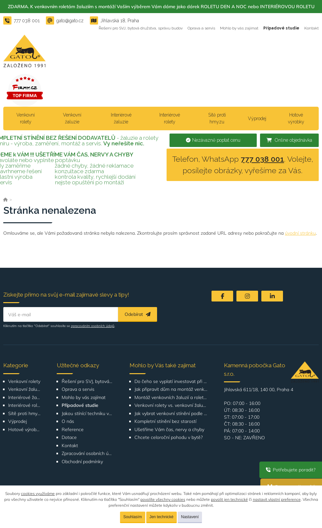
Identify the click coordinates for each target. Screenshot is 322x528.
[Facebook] (222, 296)
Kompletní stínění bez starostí (165, 421)
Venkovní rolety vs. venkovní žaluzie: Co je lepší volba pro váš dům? (171, 405)
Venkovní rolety (25, 118)
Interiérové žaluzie (121, 118)
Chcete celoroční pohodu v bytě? (168, 437)
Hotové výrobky (296, 118)
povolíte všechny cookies (162, 499)
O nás (68, 421)
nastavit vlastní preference (277, 499)
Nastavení (190, 517)
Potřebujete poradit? (290, 470)
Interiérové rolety (169, 118)
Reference (73, 429)
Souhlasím (132, 517)
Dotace (69, 437)
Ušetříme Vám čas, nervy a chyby (169, 429)
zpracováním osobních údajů (92, 326)
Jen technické (161, 517)
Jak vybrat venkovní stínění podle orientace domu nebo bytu (171, 413)
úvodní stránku (300, 233)
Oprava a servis (201, 28)
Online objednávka (289, 140)
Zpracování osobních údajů (87, 453)
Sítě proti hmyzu (217, 118)
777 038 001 (262, 159)
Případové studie (281, 28)
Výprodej (257, 118)
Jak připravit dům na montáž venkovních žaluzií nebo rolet (171, 389)
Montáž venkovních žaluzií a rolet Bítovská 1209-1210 (171, 397)
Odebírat (138, 314)
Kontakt (311, 28)
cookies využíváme (38, 493)
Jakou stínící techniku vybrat (87, 413)
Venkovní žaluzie (72, 118)
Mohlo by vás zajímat (239, 28)
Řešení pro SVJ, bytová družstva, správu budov (141, 28)
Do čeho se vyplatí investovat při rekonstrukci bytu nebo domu (171, 381)
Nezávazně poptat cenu (213, 140)
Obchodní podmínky (82, 461)
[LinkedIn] (272, 296)
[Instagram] (247, 296)
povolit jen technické (229, 499)
